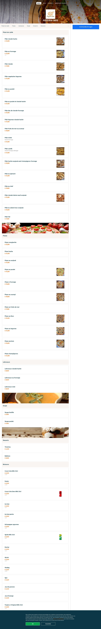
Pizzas (13, 26)
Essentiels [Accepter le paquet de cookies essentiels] (48, 623)
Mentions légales (60, 3)
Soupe (28, 26)
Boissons (43, 26)
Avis (44, 3)
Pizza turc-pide (5, 26)
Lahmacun (21, 26)
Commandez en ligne (85, 27)
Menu (39, 3)
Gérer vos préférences (58, 618)
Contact (50, 3)
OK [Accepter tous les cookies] (33, 623)
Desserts (35, 26)
